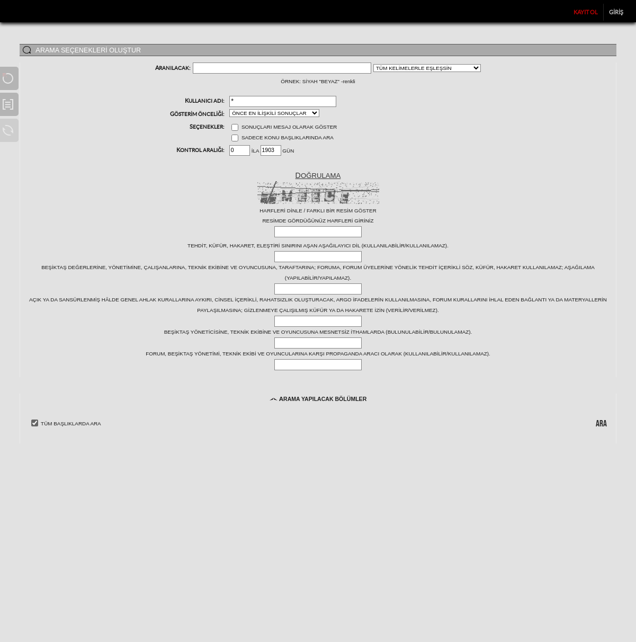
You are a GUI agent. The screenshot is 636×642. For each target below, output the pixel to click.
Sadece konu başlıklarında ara (282, 137)
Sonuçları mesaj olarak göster (284, 127)
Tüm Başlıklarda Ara (71, 423)
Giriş (616, 12)
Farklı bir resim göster (342, 210)
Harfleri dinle (280, 210)
